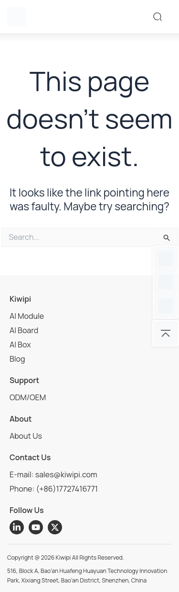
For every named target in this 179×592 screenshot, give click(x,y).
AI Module (27, 316)
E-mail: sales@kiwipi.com (53, 474)
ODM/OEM (28, 397)
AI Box (20, 344)
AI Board (24, 330)
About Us (26, 436)
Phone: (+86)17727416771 (54, 488)
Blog (17, 359)
